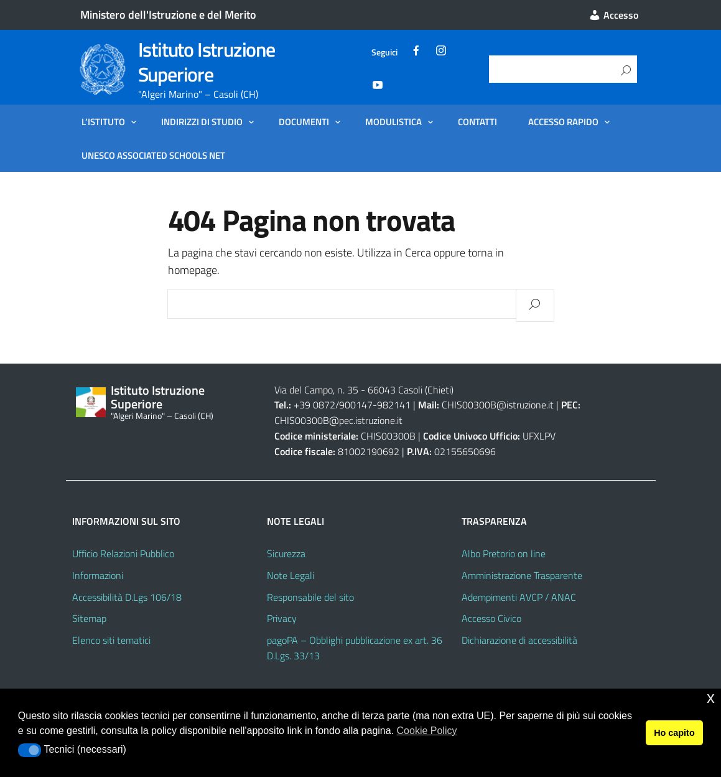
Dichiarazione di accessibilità (519, 640)
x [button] (711, 698)
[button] (29, 750)
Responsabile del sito (310, 597)
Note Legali (290, 575)
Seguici (384, 52)
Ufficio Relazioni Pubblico (123, 553)
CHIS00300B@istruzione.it (498, 404)
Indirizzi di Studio (202, 121)
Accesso (613, 14)
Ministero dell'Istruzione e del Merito (168, 14)
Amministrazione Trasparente (522, 575)
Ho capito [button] (674, 733)
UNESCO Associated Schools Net (153, 155)
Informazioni (97, 575)
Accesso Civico (491, 618)
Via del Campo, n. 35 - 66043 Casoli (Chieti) (364, 389)
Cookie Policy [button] (427, 730)
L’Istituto (103, 121)
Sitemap (89, 618)
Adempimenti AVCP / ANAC (519, 597)
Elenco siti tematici (111, 640)
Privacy (282, 618)
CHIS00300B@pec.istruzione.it (338, 420)
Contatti (477, 121)
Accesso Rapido (563, 121)
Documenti (304, 121)
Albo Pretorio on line (504, 553)
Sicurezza (286, 553)
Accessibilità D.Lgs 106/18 (127, 597)
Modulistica (393, 121)
